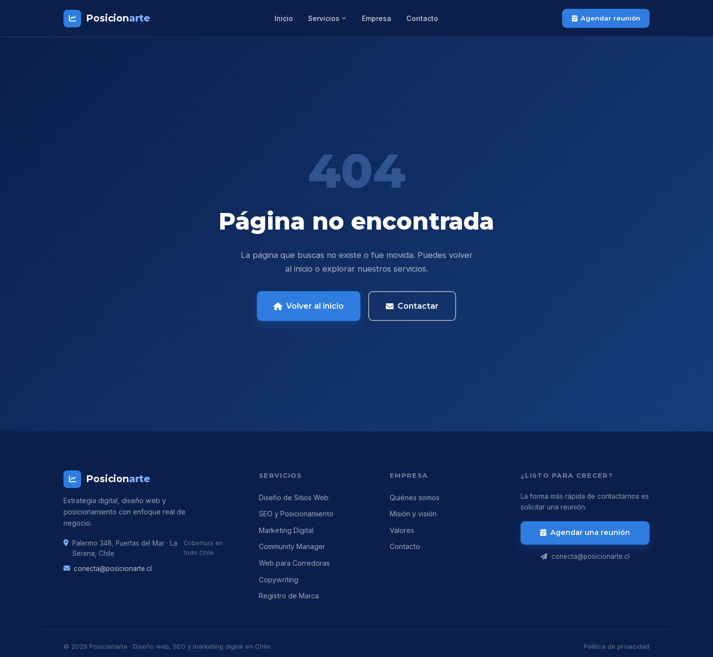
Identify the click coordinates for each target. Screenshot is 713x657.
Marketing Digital (286, 530)
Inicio (283, 18)
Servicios (327, 18)
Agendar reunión (606, 18)
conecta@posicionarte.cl (113, 568)
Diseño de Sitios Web (294, 497)
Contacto (422, 18)
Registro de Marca (289, 596)
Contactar (412, 306)
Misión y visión (413, 513)
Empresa (376, 18)
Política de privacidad (617, 646)
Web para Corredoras (294, 563)
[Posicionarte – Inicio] (106, 18)
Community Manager (292, 546)
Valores (402, 530)
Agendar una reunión (585, 532)
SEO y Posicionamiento (296, 513)
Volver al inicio (308, 306)
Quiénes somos (415, 497)
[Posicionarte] (149, 479)
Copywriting (278, 579)
